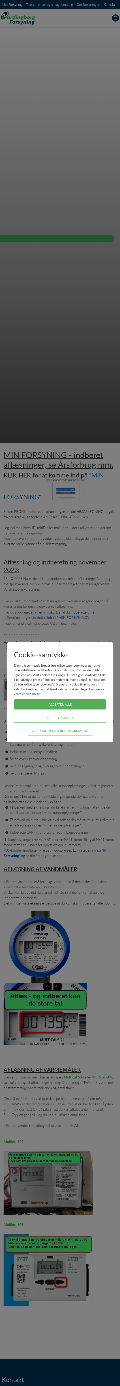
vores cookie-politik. (27, 694)
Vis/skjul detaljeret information (60, 730)
